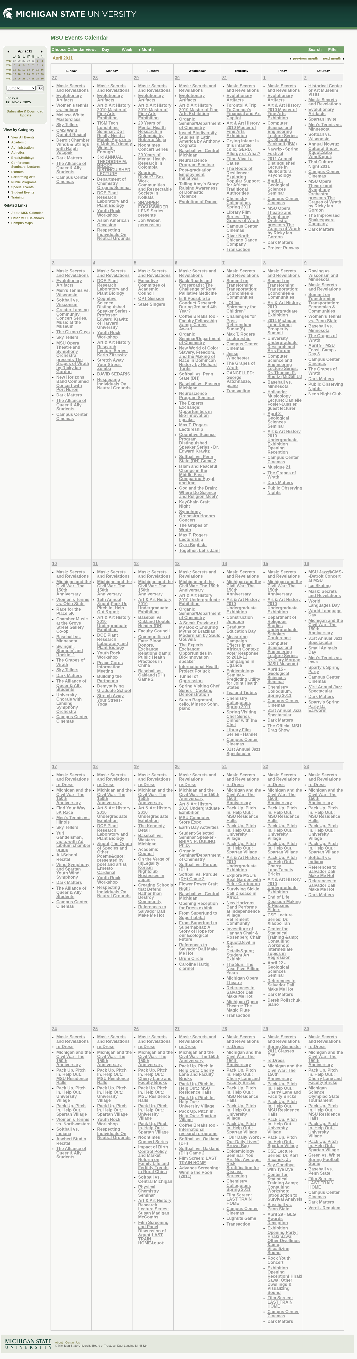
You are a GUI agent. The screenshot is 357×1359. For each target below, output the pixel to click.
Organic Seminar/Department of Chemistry (200, 123)
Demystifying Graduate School (114, 688)
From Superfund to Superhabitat (198, 915)
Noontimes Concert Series (153, 147)
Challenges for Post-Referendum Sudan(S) (241, 322)
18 (19, 74)
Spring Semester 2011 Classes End (284, 1050)
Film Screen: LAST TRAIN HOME (198, 1160)
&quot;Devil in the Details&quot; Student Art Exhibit (241, 950)
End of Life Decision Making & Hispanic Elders (284, 903)
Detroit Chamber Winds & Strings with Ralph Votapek (73, 146)
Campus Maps (22, 223)
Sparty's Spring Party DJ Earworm (324, 706)
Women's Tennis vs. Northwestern (73, 1121)
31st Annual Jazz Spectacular (244, 751)
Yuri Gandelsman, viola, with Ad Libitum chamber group (73, 841)
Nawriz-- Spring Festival (282, 151)
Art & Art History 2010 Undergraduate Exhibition (284, 309)
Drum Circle (191, 958)
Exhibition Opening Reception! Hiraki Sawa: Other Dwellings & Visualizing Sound (284, 1280)
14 (33, 69)
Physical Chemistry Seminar (148, 1190)
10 (14, 69)
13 (28, 69)
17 (14, 74)
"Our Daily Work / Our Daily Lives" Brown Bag (244, 1141)
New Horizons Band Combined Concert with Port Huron (72, 383)
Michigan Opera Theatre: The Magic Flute (242, 1005)
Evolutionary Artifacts (69, 97)
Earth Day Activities (199, 827)
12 (23, 69)
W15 (9, 69)
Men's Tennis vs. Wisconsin (73, 292)
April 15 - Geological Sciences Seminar (278, 675)
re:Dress (65, 784)
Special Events (22, 187)
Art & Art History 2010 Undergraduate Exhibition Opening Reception (284, 441)
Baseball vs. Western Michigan (150, 839)
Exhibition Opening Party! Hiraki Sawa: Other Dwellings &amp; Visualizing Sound (283, 1240)
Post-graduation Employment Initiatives (195, 174)
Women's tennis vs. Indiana (72, 107)
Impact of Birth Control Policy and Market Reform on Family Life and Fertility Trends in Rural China (153, 1159)
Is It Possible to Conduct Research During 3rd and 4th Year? (198, 304)
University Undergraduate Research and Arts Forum (282, 344)
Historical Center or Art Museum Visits (325, 89)
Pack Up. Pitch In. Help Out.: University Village (241, 832)
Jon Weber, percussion (149, 222)
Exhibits (17, 172)
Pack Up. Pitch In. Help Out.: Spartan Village (242, 847)
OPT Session (151, 298)
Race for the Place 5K (68, 611)
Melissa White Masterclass (70, 117)
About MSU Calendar (27, 213)
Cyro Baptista (193, 544)
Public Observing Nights (284, 490)
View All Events (23, 137)
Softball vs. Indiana (320, 859)
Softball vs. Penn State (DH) (196, 376)
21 (33, 74)
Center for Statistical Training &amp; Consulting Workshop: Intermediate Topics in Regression (282, 943)
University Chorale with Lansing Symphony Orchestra (69, 703)
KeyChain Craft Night (194, 504)
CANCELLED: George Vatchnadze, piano (240, 379)
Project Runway (283, 247)
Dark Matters (69, 157)
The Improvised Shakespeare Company (324, 219)
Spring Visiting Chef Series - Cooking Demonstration (199, 690)
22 (37, 74)
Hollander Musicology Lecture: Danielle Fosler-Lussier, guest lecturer (284, 400)
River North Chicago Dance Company (242, 239)
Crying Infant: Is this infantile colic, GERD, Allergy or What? (243, 147)
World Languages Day (324, 603)
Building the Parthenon (109, 678)
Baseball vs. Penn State (279, 1206)
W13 (9, 60)
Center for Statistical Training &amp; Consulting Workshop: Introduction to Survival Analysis (284, 1186)
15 (37, 69)
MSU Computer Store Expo (194, 819)
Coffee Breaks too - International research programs (198, 1129)
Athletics (18, 152)
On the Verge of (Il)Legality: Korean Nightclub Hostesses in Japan (153, 869)
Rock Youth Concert (278, 1260)
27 (14, 60)
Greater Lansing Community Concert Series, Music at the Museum (72, 318)
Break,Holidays (22, 158)
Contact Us (72, 1342)
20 (28, 74)
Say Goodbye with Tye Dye (280, 1167)
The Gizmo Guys (73, 331)
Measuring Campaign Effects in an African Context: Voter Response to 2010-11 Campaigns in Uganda (243, 651)
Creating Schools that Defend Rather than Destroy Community (155, 893)
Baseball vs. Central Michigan (199, 152)
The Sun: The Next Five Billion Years (243, 968)
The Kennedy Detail (151, 827)
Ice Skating (320, 585)
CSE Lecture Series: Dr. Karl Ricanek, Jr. (282, 1155)
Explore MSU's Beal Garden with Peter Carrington (244, 879)
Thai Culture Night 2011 (321, 164)
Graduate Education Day (241, 629)
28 (19, 60)
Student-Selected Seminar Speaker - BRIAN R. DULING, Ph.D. (198, 839)
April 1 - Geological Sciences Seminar (278, 187)
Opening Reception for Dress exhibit (198, 905)
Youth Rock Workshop (108, 212)
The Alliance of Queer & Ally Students (71, 167)
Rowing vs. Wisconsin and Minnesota (323, 275)
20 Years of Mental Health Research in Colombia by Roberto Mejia (152, 131)
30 (28, 60)
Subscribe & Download (25, 111)
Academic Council (148, 851)
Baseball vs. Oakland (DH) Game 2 (151, 674)
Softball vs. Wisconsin (320, 136)
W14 (9, 65)
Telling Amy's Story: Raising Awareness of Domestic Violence (199, 190)
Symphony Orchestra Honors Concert (197, 515)
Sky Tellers (67, 124)
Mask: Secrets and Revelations (72, 88)
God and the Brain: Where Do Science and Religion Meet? (198, 492)
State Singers (151, 304)
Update (25, 115)
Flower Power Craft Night (198, 886)
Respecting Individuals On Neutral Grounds (113, 234)
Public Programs (23, 182)
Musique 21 (278, 467)
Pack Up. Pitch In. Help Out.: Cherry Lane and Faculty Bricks (155, 1076)
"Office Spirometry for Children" (241, 306)
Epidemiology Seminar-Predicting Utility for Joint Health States (243, 679)
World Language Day (325, 612)
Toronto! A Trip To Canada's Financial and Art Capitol (244, 111)
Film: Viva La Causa (239, 160)
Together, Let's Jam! (199, 550)
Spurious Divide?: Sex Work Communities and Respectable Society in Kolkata (155, 185)
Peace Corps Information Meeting (110, 666)
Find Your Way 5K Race (70, 810)
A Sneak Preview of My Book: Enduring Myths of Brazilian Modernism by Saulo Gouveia (200, 631)
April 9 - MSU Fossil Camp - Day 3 (322, 349)
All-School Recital (66, 857)
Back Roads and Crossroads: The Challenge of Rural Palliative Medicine (198, 287)
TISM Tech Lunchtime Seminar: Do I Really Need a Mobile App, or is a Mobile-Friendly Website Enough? (114, 137)
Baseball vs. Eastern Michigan (199, 385)
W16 (9, 74)
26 (23, 78)
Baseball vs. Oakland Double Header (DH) (154, 621)
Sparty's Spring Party (324, 669)
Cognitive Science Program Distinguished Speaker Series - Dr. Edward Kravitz (199, 442)
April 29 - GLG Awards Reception (281, 1218)
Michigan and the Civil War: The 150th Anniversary (73, 588)
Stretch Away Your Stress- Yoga (110, 699)
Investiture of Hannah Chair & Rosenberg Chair (244, 932)
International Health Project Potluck (199, 668)
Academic (18, 142)
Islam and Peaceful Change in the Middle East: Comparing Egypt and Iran (198, 474)
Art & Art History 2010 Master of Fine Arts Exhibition (113, 111)
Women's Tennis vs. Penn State (325, 318)
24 (14, 78)
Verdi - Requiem (324, 1207)
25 (19, 78)
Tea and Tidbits (242, 692)
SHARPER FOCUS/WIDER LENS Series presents (153, 208)
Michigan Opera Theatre (242, 980)
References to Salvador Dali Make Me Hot (152, 910)
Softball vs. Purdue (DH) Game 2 (198, 876)
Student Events (22, 192)
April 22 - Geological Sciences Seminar (278, 969)
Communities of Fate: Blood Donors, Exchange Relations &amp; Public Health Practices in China (155, 651)
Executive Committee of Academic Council (151, 287)
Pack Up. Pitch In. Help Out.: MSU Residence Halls (242, 814)
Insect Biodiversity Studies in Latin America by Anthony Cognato (199, 139)
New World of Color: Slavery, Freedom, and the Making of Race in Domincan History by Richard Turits (199, 358)
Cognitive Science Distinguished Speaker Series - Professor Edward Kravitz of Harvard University (113, 313)
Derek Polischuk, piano (284, 1002)
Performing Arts (23, 177)
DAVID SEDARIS (113, 374)
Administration (22, 147)
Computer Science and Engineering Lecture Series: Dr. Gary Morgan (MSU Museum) (283, 653)
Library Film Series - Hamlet (242, 732)
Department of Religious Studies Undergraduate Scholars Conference (282, 627)
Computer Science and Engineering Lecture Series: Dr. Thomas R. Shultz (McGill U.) (284, 366)
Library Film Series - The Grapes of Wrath (243, 216)
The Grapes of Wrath (193, 527)
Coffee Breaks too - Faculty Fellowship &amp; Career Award (198, 322)
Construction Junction (240, 619)
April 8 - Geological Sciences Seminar (278, 419)
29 (23, 60)
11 (19, 69)
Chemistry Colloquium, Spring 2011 (239, 202)
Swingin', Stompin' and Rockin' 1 (69, 650)
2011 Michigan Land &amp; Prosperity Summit (281, 326)
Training (17, 197)
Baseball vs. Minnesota (279, 384)
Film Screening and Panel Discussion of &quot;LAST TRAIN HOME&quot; (153, 1232)
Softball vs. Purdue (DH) (198, 866)
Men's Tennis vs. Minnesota (325, 126)
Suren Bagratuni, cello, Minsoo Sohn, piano (199, 704)
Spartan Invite (323, 119)
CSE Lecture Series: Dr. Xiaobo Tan (280, 919)
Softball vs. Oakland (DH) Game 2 (199, 1150)
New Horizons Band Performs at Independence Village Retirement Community (243, 913)
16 (42, 69)
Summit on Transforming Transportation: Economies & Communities (242, 288)
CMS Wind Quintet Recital (71, 132)
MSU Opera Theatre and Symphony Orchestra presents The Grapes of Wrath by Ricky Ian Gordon (283, 222)
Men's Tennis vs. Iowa (325, 659)
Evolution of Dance (198, 201)
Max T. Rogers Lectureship (193, 427)
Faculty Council (154, 631)
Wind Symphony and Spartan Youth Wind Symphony (72, 870)
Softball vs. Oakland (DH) (199, 1141)
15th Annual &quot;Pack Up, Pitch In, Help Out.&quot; (113, 605)
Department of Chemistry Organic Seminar (114, 183)
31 (33, 60)
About (59, 1342)
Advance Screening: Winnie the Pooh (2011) (199, 1172)
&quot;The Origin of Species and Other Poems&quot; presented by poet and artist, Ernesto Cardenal (114, 858)
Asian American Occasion (113, 222)
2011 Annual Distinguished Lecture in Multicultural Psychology (281, 167)
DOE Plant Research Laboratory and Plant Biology (112, 199)
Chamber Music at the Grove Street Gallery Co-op (72, 625)
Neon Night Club (325, 393)
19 (23, 74)
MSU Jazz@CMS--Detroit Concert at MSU (326, 576)
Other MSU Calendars (27, 218)
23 (42, 74)
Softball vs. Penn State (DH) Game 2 (197, 458)
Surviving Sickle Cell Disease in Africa (243, 893)
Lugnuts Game (241, 1218)
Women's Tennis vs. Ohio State (72, 601)
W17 (9, 78)
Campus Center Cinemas (71, 179)
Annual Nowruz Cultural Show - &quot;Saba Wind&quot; (324, 150)
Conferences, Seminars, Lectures (26, 165)
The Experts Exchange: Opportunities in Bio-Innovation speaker (195, 411)
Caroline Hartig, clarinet (195, 966)
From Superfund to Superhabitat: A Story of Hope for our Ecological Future (198, 931)
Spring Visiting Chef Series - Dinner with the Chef (242, 718)
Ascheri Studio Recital (71, 1141)
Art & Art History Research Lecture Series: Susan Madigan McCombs (155, 1208)
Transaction (238, 249)
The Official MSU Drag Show (284, 728)
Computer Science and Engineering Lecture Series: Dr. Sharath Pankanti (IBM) (282, 133)
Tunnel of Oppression (191, 678)
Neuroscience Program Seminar (197, 162)
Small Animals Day (323, 650)
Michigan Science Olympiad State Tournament (324, 1094)
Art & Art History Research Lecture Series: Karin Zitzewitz (113, 348)
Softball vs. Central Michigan (155, 1179)
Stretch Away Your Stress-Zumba (110, 364)
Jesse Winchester (238, 355)
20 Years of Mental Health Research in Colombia (152, 161)
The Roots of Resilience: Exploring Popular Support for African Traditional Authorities (243, 180)
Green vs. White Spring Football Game (324, 1159)
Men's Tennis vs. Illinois (73, 819)
